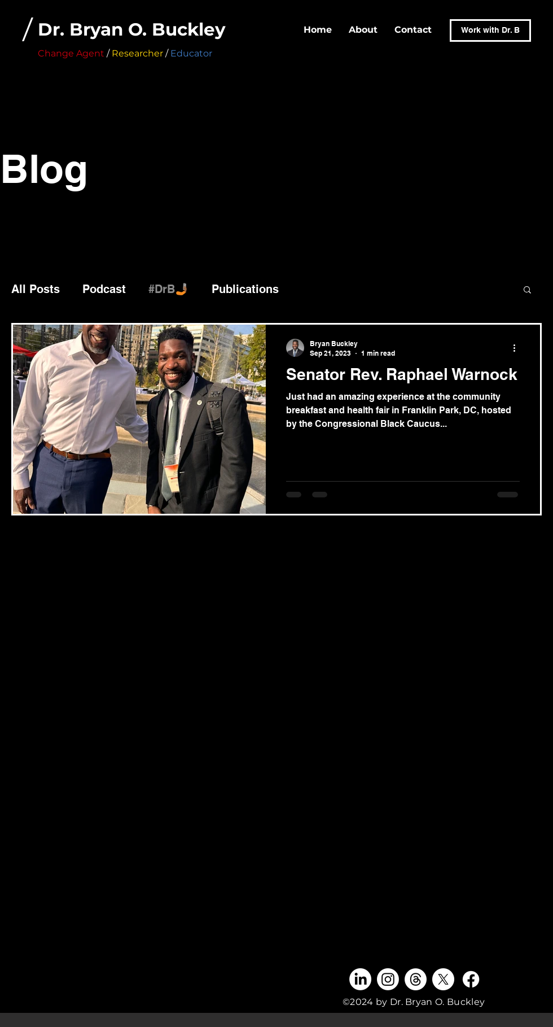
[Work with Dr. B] (490, 30)
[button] (527, 290)
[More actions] (518, 348)
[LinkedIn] (360, 979)
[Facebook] (471, 979)
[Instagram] (388, 979)
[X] (443, 979)
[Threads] (416, 979)
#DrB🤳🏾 (168, 289)
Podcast (104, 289)
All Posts (35, 289)
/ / (104, 53)
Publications (245, 289)
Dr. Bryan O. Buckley (132, 29)
